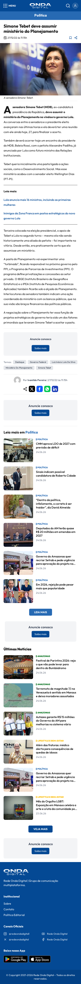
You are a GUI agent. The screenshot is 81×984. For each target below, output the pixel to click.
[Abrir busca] (68, 5)
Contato (9, 909)
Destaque (19, 362)
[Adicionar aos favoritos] (70, 37)
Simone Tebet (44, 367)
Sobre (7, 903)
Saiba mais (40, 348)
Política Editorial (14, 915)
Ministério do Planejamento (19, 367)
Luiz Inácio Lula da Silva (63, 362)
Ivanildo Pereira (37, 380)
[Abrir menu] (9, 5)
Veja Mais (40, 829)
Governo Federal (38, 362)
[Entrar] (75, 6)
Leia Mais (40, 612)
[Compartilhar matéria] (75, 37)
